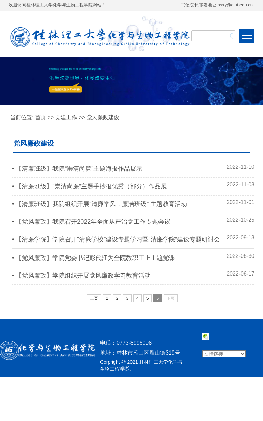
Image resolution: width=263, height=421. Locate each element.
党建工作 (66, 117)
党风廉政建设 (103, 117)
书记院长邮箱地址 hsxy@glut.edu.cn (217, 4)
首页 (40, 117)
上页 (94, 298)
